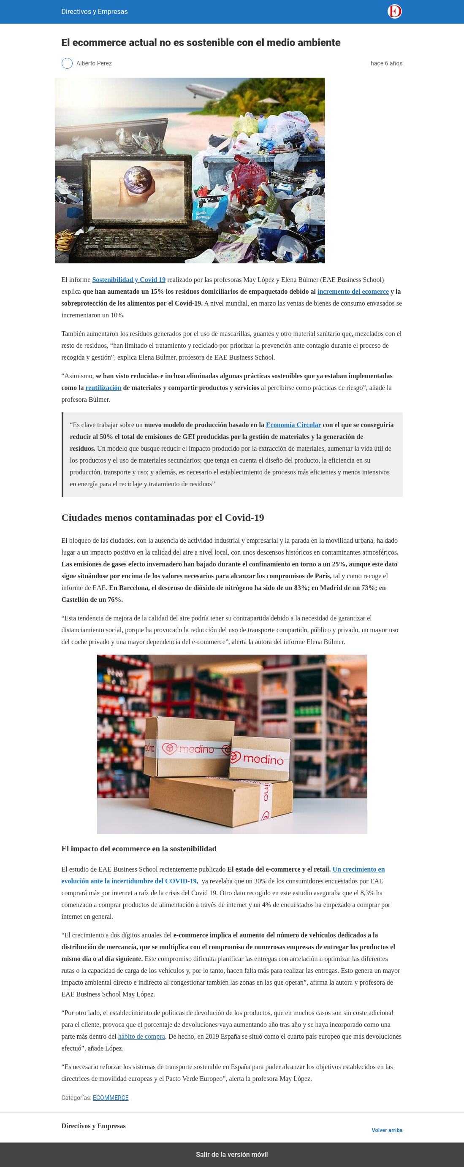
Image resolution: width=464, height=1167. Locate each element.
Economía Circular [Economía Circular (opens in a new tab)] (293, 424)
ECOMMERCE (111, 1097)
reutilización (103, 387)
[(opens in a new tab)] (129, 279)
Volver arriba (387, 1130)
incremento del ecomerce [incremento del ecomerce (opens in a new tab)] (353, 291)
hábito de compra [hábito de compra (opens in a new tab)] (141, 1036)
